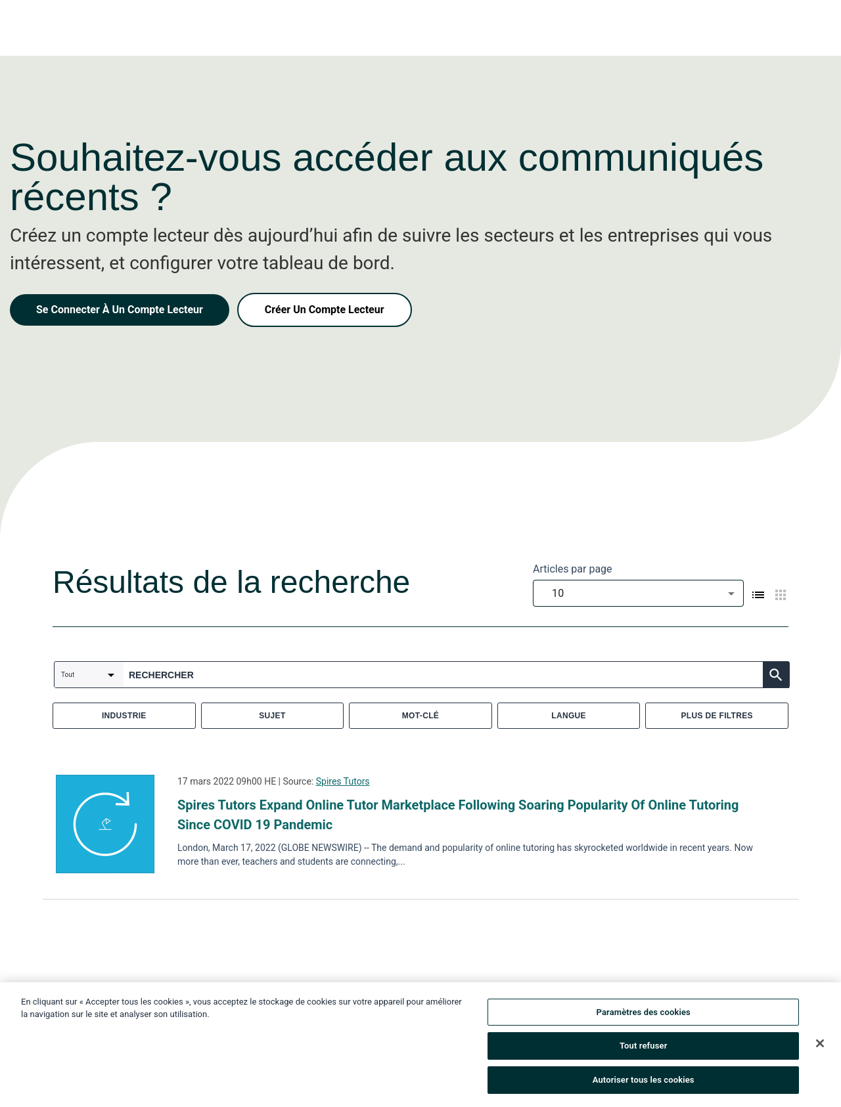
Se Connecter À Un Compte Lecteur (119, 309)
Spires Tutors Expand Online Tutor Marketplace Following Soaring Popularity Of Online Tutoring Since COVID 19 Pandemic (458, 815)
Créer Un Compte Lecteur (324, 309)
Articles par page (572, 569)
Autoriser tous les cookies (643, 1084)
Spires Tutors (343, 781)
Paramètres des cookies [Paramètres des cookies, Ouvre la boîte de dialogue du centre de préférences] (644, 1015)
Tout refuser (644, 1049)
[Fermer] (820, 1046)
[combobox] (638, 593)
